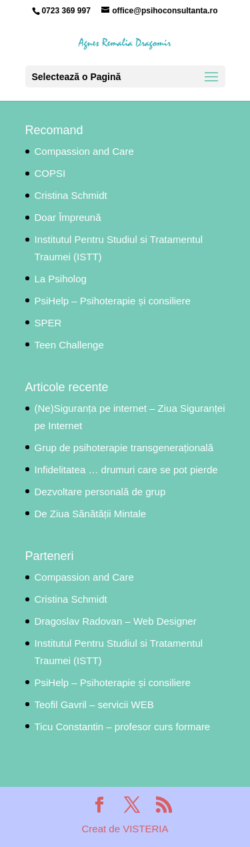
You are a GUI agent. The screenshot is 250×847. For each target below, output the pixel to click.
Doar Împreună (68, 217)
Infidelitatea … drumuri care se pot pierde (126, 469)
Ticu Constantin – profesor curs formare (123, 726)
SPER (48, 322)
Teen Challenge (69, 344)
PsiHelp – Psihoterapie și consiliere (113, 300)
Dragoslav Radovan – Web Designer (116, 621)
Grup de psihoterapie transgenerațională (126, 447)
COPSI (50, 173)
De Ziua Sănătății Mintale (91, 513)
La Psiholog (61, 278)
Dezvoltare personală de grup (100, 491)
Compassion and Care (84, 151)
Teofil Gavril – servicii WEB (94, 704)
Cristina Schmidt (71, 195)
